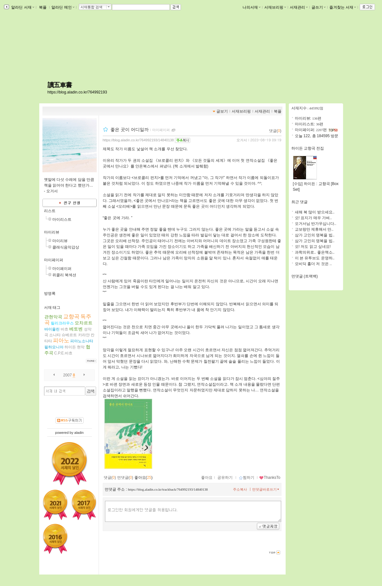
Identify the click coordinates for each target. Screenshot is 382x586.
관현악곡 (53, 316)
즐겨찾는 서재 (342, 7)
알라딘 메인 (62, 7)
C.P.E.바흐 (63, 353)
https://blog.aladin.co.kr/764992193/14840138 (138, 140)
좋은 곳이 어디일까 (129, 129)
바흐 (64, 329)
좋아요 (207, 477)
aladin (79, 432)
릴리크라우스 (62, 323)
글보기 (222, 111)
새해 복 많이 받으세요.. (315, 212)
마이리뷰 (51, 232)
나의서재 (251, 7)
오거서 (241, 140)
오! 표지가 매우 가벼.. (313, 218)
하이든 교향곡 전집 (307, 148)
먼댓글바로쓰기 (266, 489)
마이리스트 (61, 219)
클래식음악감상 (65, 247)
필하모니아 (54, 347)
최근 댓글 (299, 202)
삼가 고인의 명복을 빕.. (315, 235)
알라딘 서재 (22, 7)
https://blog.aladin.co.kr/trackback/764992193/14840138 (168, 489)
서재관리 (299, 7)
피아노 (61, 341)
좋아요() (143, 477)
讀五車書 (60, 84)
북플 (43, 7)
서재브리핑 (275, 7)
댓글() (275, 131)
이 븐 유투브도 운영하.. (315, 258)
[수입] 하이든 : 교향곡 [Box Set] (316, 184)
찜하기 (246, 477)
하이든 (70, 347)
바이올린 (52, 329)
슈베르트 (69, 335)
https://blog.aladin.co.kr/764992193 (77, 92)
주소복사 (240, 489)
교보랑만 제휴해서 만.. (314, 229)
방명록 (50, 293)
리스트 (50, 211)
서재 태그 (52, 307)
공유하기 (225, 477)
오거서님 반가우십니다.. (315, 223)
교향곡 (71, 317)
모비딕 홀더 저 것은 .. (313, 264)
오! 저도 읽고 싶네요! (313, 246)
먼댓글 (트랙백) (304, 276)
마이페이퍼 (53, 260)
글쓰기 (318, 7)
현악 (81, 347)
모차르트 (84, 322)
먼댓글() (125, 477)
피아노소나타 (81, 341)
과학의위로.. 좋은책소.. (315, 252)
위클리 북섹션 (64, 275)
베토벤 (76, 328)
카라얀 (84, 335)
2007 (67, 375)
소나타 (55, 335)
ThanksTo (269, 477)
